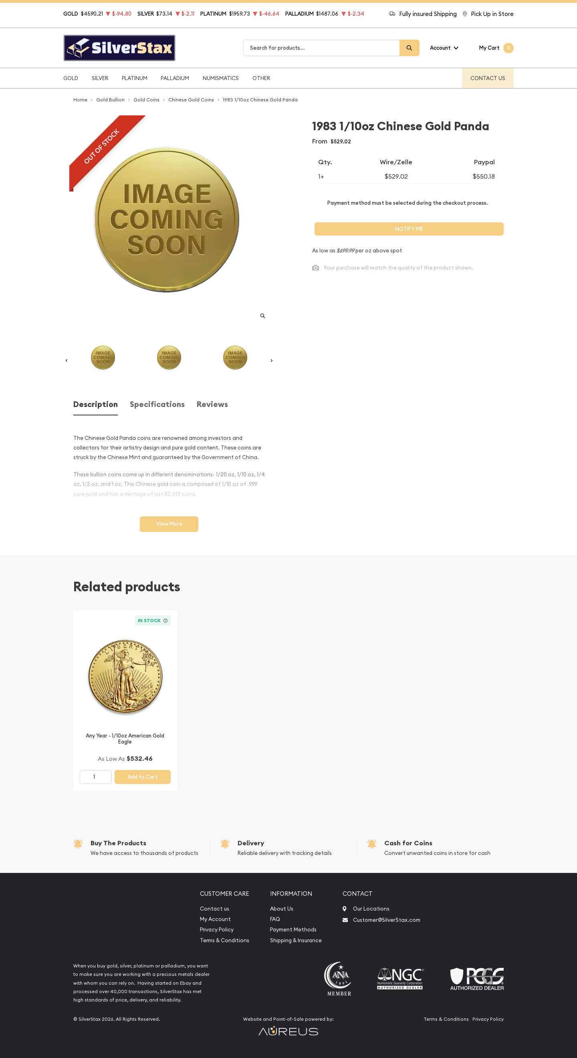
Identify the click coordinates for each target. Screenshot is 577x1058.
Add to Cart (142, 777)
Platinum (134, 78)
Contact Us (487, 78)
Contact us (214, 908)
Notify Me (409, 229)
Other (261, 78)
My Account (215, 919)
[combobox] (321, 48)
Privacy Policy (217, 929)
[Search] (409, 48)
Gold (70, 78)
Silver (100, 78)
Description (95, 404)
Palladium (175, 78)
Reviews (212, 404)
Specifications (157, 404)
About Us (281, 908)
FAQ (275, 919)
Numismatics (221, 78)
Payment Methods (293, 929)
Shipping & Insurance (296, 940)
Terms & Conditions (224, 940)
